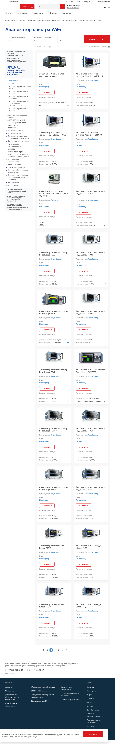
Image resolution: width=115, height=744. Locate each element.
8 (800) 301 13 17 (89, 2)
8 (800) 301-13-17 (36, 670)
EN (108, 8)
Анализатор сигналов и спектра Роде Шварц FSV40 (90, 312)
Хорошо (93, 734)
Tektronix (54, 200)
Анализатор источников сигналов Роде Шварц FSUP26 (89, 75)
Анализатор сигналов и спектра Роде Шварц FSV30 (90, 253)
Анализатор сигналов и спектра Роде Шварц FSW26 (90, 429)
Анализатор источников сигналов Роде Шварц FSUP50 (52, 133)
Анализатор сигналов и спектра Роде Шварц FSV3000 (53, 312)
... (62, 650)
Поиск (62, 6)
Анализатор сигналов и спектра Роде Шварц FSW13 (53, 429)
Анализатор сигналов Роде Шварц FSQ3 (88, 606)
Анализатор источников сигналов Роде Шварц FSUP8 (89, 133)
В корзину (47, 92)
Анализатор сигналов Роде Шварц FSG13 (51, 547)
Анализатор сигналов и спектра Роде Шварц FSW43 (53, 488)
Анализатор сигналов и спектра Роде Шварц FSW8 (90, 488)
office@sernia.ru (104, 2)
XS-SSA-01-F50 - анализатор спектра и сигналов (51, 75)
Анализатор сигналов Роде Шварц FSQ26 (51, 606)
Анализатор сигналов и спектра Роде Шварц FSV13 (90, 192)
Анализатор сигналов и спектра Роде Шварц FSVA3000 (90, 371)
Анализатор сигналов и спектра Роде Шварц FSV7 (53, 371)
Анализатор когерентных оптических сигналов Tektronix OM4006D (53, 193)
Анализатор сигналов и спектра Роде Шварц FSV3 (53, 253)
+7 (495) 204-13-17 (15, 670)
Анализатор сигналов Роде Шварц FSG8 (88, 547)
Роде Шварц (93, 80)
